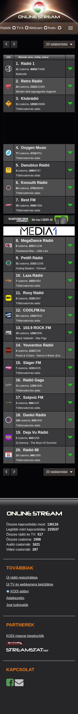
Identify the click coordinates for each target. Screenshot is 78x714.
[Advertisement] (39, 119)
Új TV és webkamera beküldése (29, 584)
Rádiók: (8, 28)
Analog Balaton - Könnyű (31, 268)
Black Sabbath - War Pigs (31, 338)
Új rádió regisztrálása (21, 577)
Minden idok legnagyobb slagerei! (36, 91)
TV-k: (22, 28)
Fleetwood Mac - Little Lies (32, 251)
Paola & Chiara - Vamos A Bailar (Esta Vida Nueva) (40, 355)
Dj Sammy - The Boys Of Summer (36, 442)
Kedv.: (55, 28)
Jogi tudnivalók (17, 605)
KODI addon (17, 591)
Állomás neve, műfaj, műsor (33, 57)
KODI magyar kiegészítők (25, 636)
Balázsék (21, 74)
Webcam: (38, 28)
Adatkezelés (15, 598)
